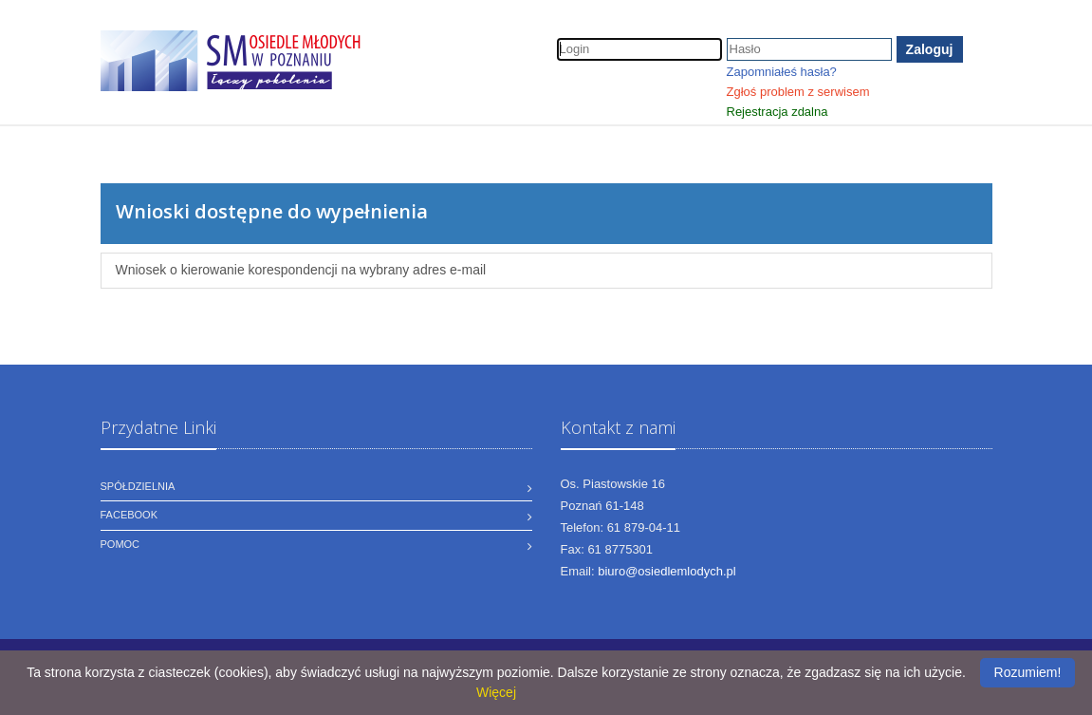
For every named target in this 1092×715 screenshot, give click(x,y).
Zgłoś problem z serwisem (798, 92)
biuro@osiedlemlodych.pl (666, 571)
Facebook (129, 514)
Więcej (496, 692)
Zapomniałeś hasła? (782, 72)
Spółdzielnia (138, 486)
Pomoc (120, 544)
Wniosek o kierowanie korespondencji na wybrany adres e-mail (301, 269)
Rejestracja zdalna (777, 111)
